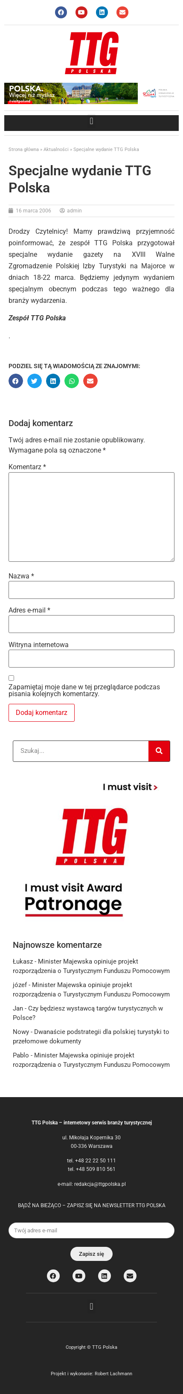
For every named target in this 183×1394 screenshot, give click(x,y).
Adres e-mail (29, 610)
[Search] (159, 751)
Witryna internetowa (39, 645)
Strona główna (24, 149)
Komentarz (27, 467)
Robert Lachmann (113, 1374)
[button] (91, 121)
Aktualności (56, 149)
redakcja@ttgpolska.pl (100, 1184)
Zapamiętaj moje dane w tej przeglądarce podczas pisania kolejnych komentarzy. (84, 690)
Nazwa (21, 576)
